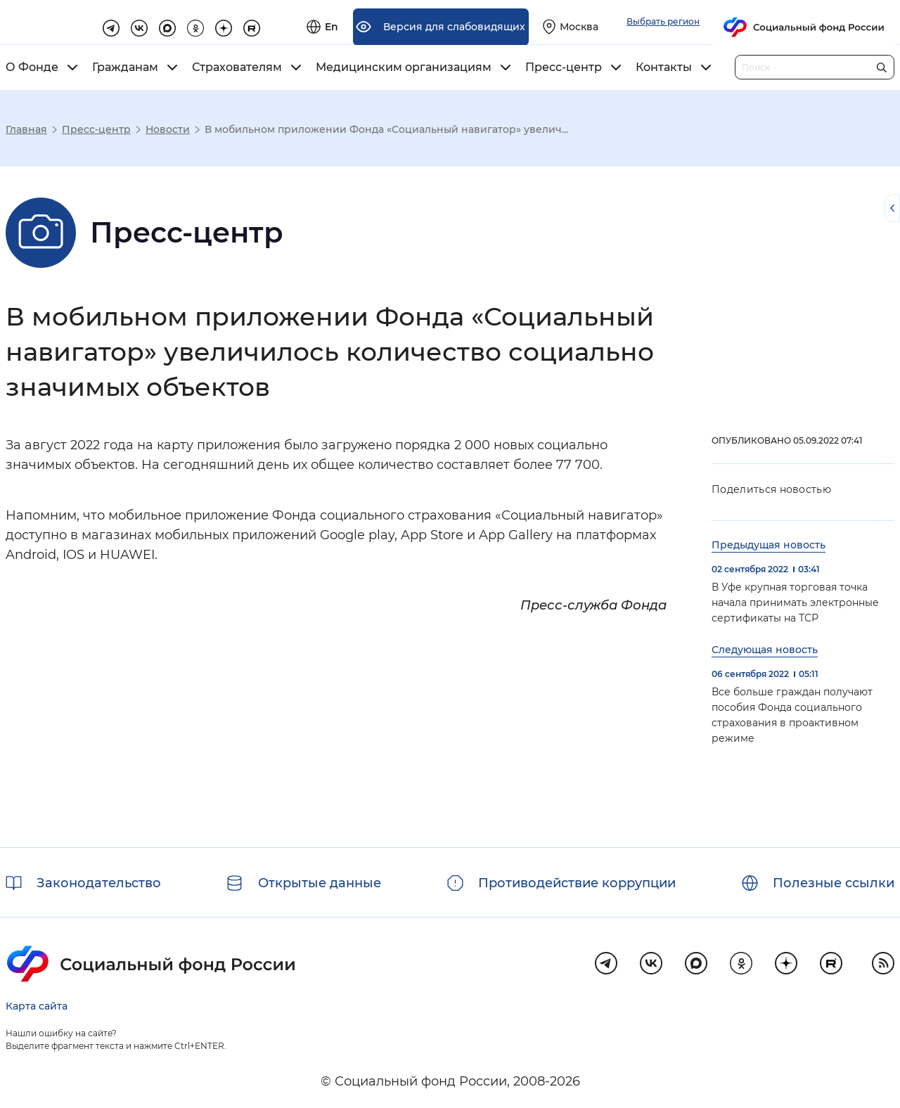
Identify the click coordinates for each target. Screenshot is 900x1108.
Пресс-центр (563, 67)
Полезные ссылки (833, 883)
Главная (26, 129)
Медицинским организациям (403, 67)
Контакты (664, 67)
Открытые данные (319, 883)
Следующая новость (765, 649)
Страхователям (237, 67)
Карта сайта (37, 1006)
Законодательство (99, 883)
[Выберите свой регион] (729, 22)
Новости (168, 129)
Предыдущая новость (768, 545)
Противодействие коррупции (577, 883)
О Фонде (32, 67)
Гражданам (125, 67)
